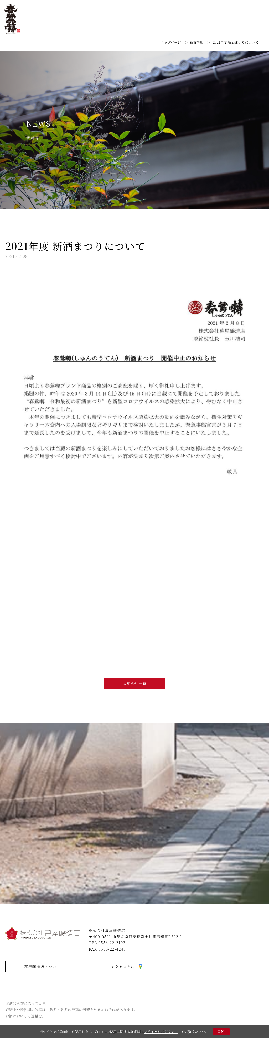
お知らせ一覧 (134, 683)
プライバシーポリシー (161, 1031)
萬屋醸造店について (42, 966)
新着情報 (196, 42)
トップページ (171, 42)
